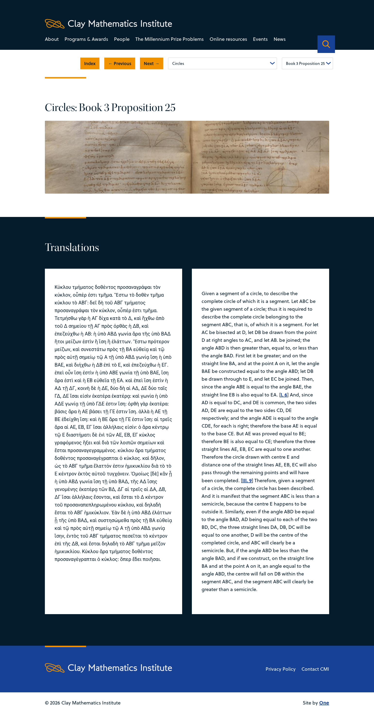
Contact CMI (315, 668)
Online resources (228, 39)
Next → (151, 63)
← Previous (119, 63)
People (122, 39)
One (324, 702)
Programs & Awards (86, 39)
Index (90, 63)
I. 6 (284, 394)
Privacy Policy (281, 668)
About (52, 39)
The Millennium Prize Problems (169, 39)
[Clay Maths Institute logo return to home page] (108, 24)
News (280, 39)
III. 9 (247, 480)
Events (260, 39)
